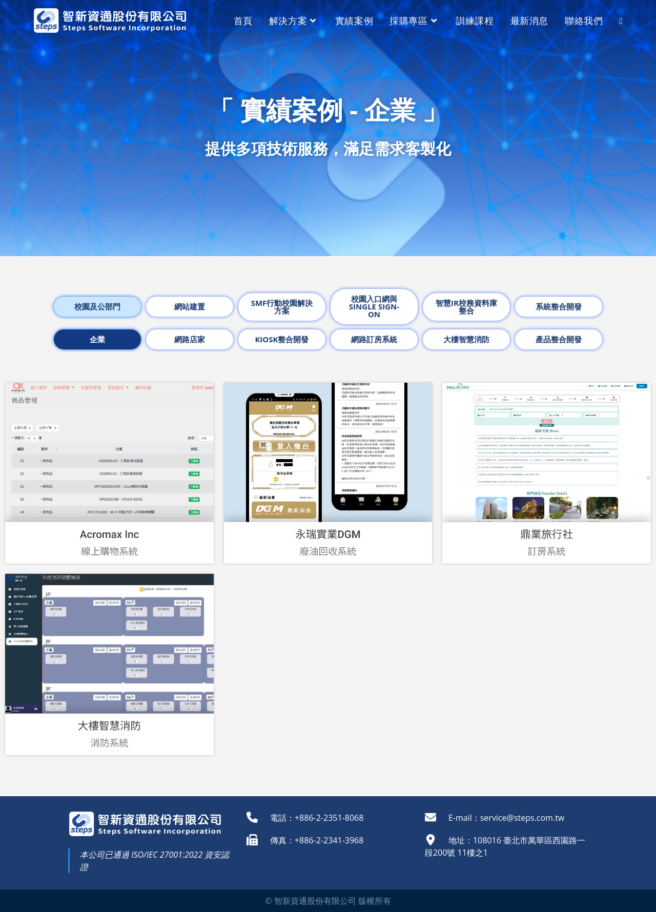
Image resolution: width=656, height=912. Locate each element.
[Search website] (621, 20)
